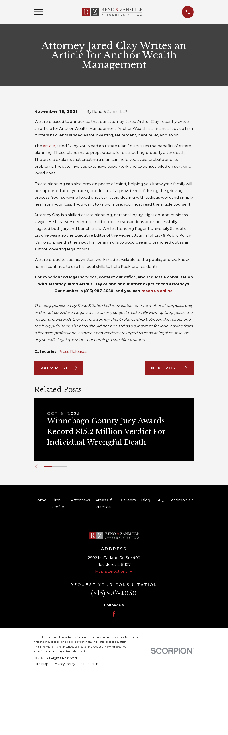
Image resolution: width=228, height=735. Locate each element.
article (49, 214)
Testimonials (181, 568)
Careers (128, 568)
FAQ (160, 568)
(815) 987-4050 (98, 359)
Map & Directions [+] (114, 640)
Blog (145, 568)
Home (40, 568)
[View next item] (77, 535)
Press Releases (73, 420)
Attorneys (80, 568)
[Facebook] (114, 682)
